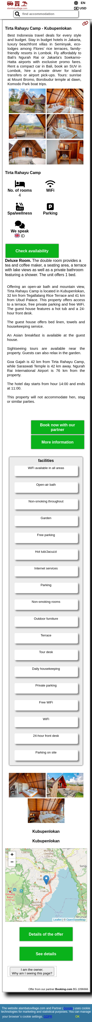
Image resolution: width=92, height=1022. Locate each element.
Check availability (31, 251)
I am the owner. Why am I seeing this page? (32, 971)
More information (57, 442)
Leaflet (57, 919)
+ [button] (11, 855)
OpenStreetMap (76, 919)
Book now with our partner (57, 427)
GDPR (48, 1016)
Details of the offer (46, 934)
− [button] (11, 862)
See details (46, 954)
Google (68, 1008)
